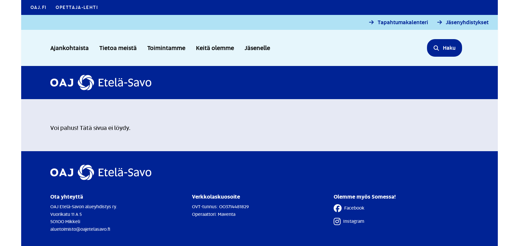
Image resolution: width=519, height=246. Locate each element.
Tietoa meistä (118, 47)
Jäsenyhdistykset (467, 22)
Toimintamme (166, 47)
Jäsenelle (257, 47)
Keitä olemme (215, 47)
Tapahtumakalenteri (403, 22)
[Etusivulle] (100, 83)
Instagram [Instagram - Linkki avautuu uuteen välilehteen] (349, 221)
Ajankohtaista (69, 47)
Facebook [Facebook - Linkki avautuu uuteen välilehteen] (349, 208)
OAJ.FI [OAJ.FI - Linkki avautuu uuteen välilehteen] (38, 7)
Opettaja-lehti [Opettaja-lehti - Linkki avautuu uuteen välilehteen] (77, 7)
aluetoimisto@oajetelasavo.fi (80, 229)
